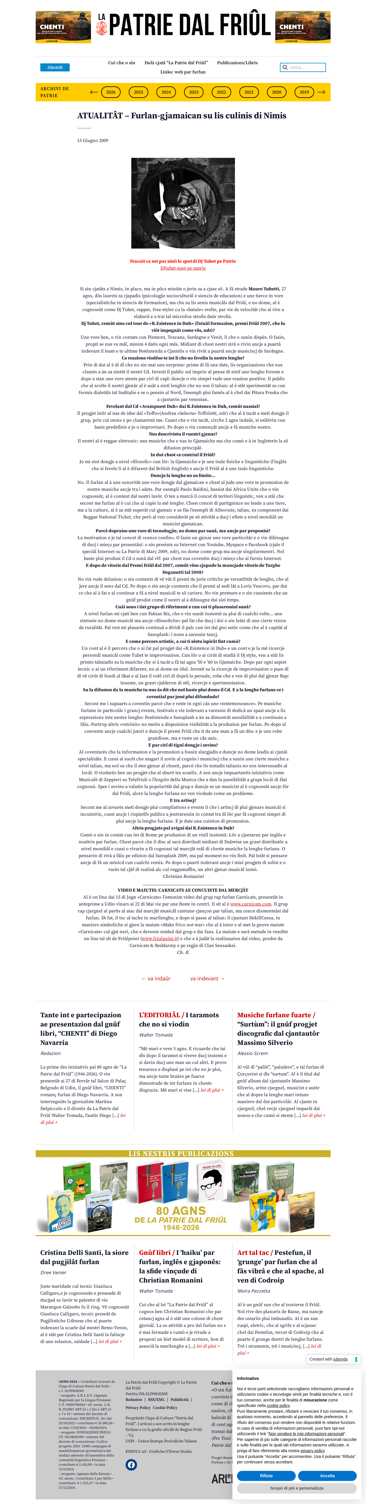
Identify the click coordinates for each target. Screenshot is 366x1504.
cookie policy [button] (278, 1405)
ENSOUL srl (136, 1451)
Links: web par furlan (183, 72)
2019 (304, 92)
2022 (221, 92)
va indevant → (207, 978)
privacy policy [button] (313, 1450)
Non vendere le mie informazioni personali (306, 1433)
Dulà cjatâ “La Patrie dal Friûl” (176, 63)
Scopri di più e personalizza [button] (296, 1488)
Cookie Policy (165, 1407)
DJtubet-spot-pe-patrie (183, 268)
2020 (276, 92)
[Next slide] (321, 92)
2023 (193, 92)
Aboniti (55, 67)
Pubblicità (179, 1399)
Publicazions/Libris (237, 63)
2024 (166, 92)
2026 (110, 92)
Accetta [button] (327, 1475)
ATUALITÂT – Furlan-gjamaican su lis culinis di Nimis (182, 115)
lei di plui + (211, 1090)
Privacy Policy (138, 1407)
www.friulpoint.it (160, 939)
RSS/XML (156, 1399)
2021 (249, 92)
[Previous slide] (93, 92)
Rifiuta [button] (266, 1475)
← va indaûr (156, 978)
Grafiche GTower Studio (170, 1451)
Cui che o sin (121, 63)
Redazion (134, 1399)
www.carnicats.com (250, 904)
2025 (138, 92)
